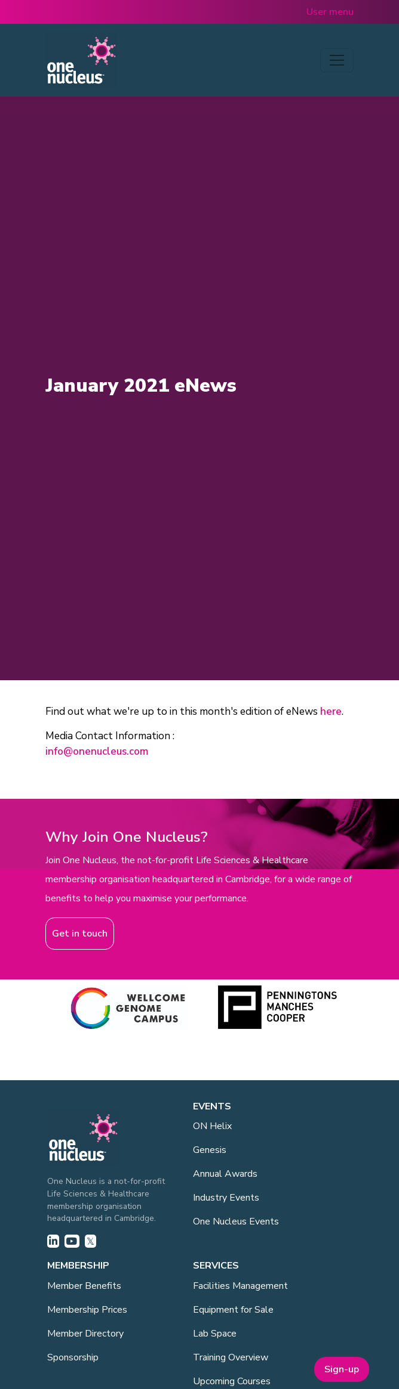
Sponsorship (73, 1357)
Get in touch (80, 933)
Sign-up (341, 1369)
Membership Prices (87, 1309)
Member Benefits (84, 1285)
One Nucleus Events (236, 1221)
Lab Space (215, 1333)
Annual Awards (225, 1173)
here (331, 711)
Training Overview (230, 1357)
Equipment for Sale (233, 1309)
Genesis (209, 1150)
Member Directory (85, 1333)
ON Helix (212, 1126)
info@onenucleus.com (96, 751)
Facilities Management (240, 1285)
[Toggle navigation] (337, 60)
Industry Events (226, 1197)
